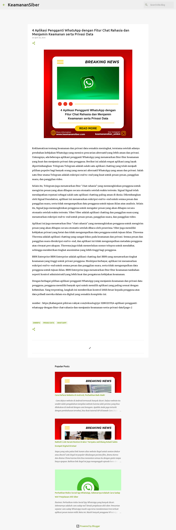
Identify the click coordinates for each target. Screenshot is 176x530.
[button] (33, 43)
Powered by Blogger (88, 526)
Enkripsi (36, 323)
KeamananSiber (23, 4)
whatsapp (61, 323)
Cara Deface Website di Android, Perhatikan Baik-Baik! (80, 395)
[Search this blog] (159, 5)
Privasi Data (48, 323)
